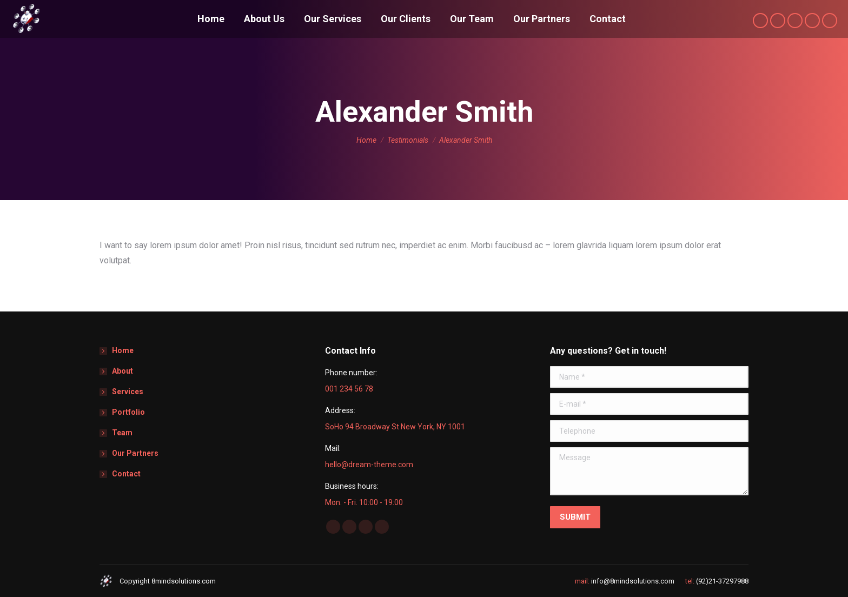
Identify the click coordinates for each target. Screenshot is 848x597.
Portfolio (128, 412)
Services (127, 391)
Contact (126, 473)
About (122, 371)
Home (123, 350)
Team (122, 432)
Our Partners (135, 453)
